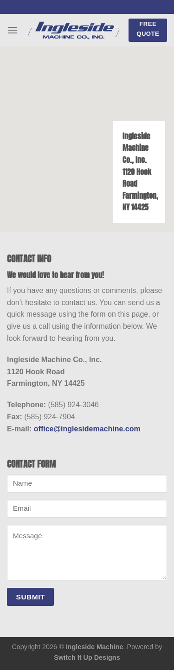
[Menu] (12, 30)
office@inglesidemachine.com (87, 429)
